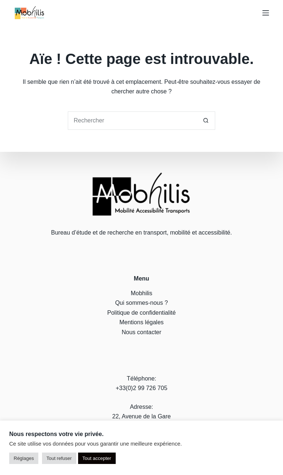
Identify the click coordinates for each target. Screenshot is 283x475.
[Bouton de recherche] (206, 120)
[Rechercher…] (132, 120)
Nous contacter (141, 332)
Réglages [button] (24, 458)
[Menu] (265, 13)
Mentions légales (141, 322)
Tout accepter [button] (97, 458)
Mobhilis (142, 293)
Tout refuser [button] (59, 458)
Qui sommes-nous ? (141, 303)
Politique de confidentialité (141, 312)
